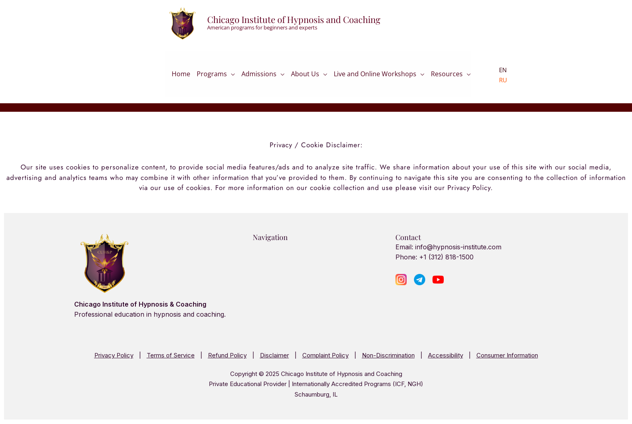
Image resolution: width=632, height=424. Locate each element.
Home (181, 76)
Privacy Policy (113, 355)
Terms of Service (171, 355)
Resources (447, 75)
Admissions (258, 75)
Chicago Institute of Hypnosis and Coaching (293, 19)
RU (503, 80)
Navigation (270, 237)
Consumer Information (507, 355)
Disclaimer (274, 355)
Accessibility (445, 355)
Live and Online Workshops (375, 75)
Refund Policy (227, 355)
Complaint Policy (325, 355)
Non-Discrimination (388, 355)
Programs (212, 75)
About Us (305, 75)
